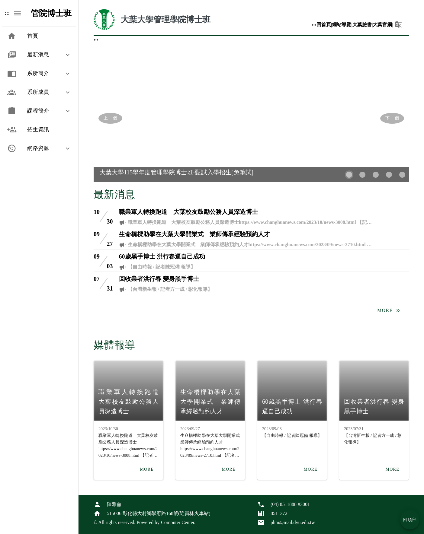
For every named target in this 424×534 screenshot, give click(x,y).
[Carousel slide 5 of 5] (402, 174)
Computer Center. (178, 522)
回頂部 (410, 519)
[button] (39, 55)
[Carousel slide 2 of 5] (362, 174)
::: (7, 13)
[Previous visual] (110, 118)
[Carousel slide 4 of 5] (389, 174)
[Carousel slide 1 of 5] (349, 174)
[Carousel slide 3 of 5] (375, 174)
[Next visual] (392, 118)
